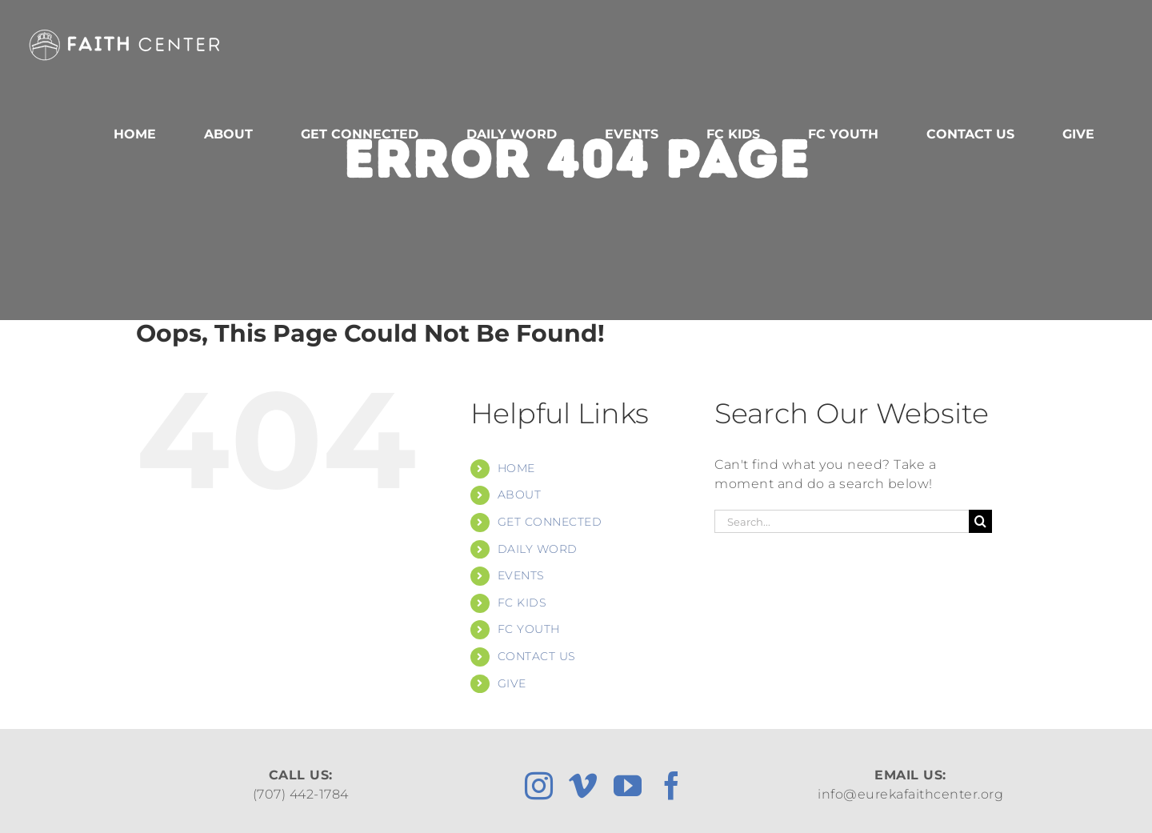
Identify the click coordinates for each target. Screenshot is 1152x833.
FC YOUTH (529, 629)
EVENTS (521, 575)
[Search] (980, 521)
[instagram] (539, 785)
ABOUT (520, 494)
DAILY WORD (538, 549)
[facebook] (672, 785)
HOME (516, 468)
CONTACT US (537, 656)
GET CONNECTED (550, 522)
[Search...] (841, 521)
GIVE (512, 683)
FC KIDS (522, 602)
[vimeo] (583, 785)
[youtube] (628, 785)
